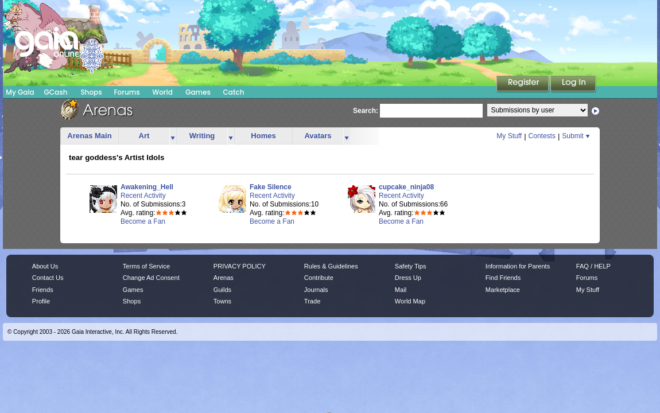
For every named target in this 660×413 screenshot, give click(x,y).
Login (573, 84)
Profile (41, 301)
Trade (312, 301)
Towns (222, 301)
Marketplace (503, 289)
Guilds (222, 289)
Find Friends (503, 277)
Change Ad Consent (151, 277)
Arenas (223, 277)
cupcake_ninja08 (406, 187)
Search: (365, 111)
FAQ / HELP (593, 266)
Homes (263, 135)
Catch (233, 92)
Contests (542, 136)
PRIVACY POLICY (239, 266)
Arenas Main (89, 135)
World (162, 92)
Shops (91, 92)
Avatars (317, 135)
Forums (126, 92)
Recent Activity (143, 196)
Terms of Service (146, 266)
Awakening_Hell (147, 187)
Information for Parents (518, 266)
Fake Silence (271, 187)
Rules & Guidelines (331, 266)
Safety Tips (410, 266)
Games (198, 92)
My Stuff (509, 136)
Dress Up (408, 277)
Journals (316, 289)
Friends (42, 289)
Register (523, 84)
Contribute (318, 277)
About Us (45, 266)
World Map (410, 301)
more (172, 136)
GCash (56, 92)
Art (144, 135)
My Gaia (20, 92)
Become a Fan (143, 221)
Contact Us (48, 277)
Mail (400, 289)
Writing (202, 135)
